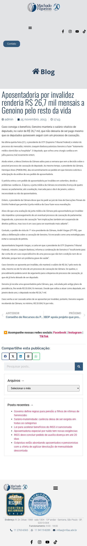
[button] (30, 27)
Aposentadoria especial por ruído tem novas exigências (45, 430)
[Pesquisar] (79, 366)
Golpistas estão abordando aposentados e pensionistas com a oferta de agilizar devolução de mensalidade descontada (46, 446)
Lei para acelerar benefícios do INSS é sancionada (43, 427)
